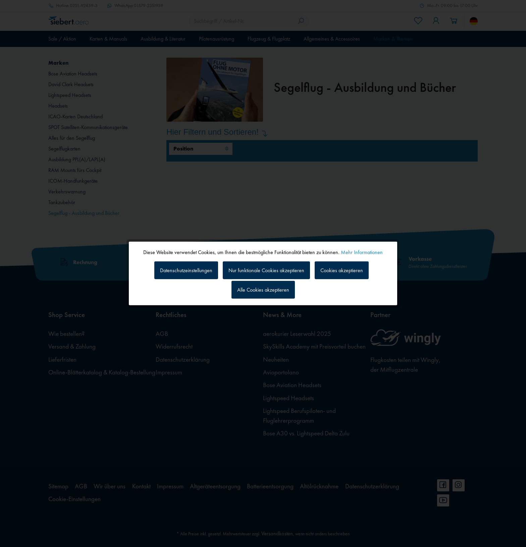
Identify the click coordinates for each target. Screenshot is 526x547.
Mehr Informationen (362, 252)
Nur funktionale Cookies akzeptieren (266, 270)
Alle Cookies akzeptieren (263, 289)
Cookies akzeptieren (341, 270)
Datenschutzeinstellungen (186, 270)
